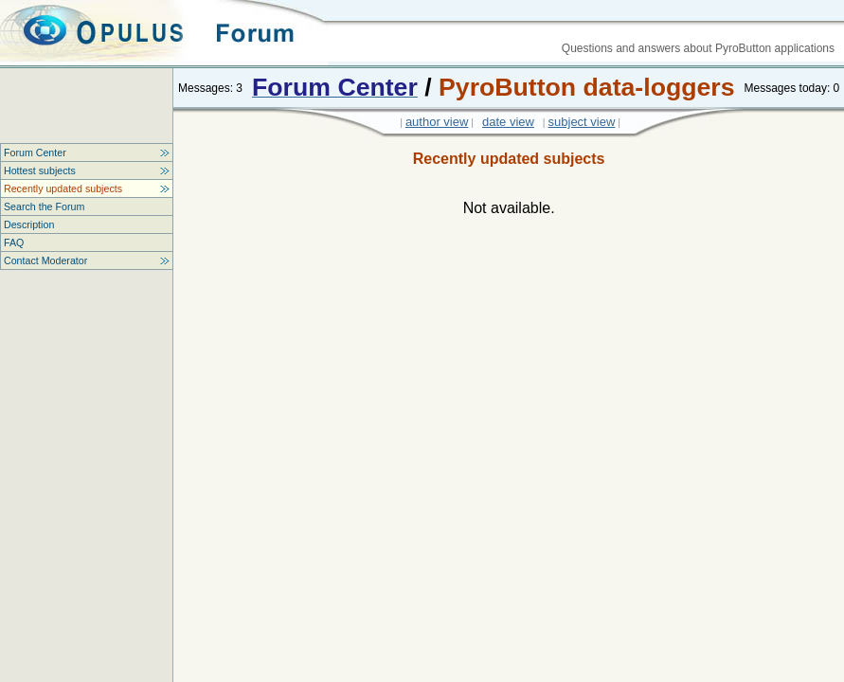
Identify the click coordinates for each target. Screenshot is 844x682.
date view (508, 122)
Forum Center (35, 152)
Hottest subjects (40, 170)
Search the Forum (44, 206)
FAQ (14, 242)
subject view (582, 122)
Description (29, 224)
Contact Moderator (45, 260)
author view (436, 122)
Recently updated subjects (63, 188)
